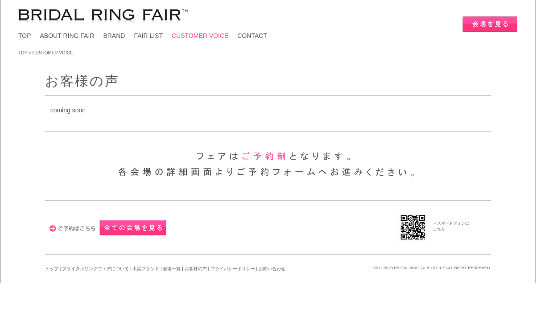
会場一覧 (172, 268)
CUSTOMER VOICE (200, 35)
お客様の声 (196, 268)
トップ (51, 268)
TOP (24, 35)
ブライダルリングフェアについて (95, 268)
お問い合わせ (272, 268)
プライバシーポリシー (232, 268)
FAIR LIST (148, 35)
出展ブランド (145, 268)
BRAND (114, 35)
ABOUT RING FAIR (67, 35)
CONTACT (252, 35)
